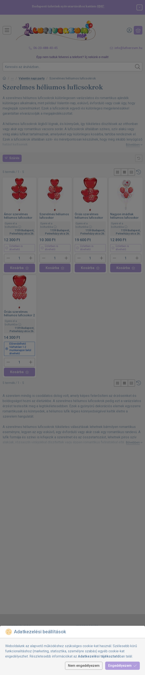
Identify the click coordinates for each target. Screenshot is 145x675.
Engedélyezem (122, 666)
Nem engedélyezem (84, 666)
